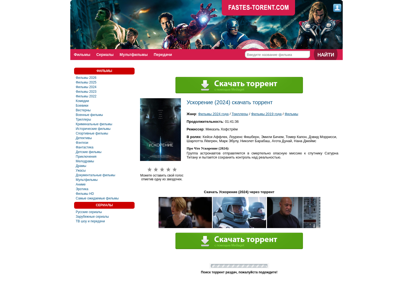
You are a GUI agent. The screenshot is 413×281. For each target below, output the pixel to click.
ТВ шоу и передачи (90, 221)
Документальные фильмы (95, 175)
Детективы (84, 138)
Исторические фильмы (93, 129)
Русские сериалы (89, 212)
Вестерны (83, 110)
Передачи (163, 54)
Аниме (81, 184)
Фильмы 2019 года (266, 114)
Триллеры (83, 119)
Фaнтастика (84, 147)
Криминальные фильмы (94, 124)
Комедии (82, 101)
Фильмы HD (85, 194)
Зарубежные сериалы (92, 217)
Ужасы (81, 170)
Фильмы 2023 (86, 92)
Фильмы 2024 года (213, 114)
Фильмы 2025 (86, 82)
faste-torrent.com (258, 8)
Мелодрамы (85, 161)
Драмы (81, 166)
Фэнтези (82, 143)
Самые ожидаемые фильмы (97, 198)
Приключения (86, 157)
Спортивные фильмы (92, 133)
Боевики (82, 105)
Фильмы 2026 (86, 78)
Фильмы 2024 (86, 87)
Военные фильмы (89, 115)
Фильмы (82, 54)
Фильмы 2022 (86, 96)
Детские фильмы (88, 152)
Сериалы (105, 54)
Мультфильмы (134, 54)
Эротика (82, 189)
